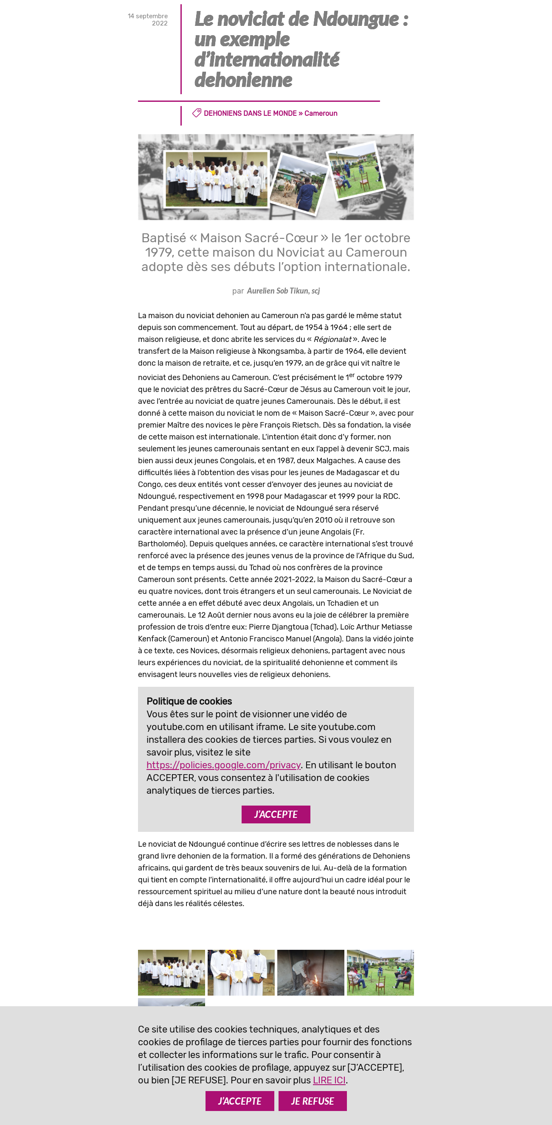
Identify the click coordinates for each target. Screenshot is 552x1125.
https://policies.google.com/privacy (223, 765)
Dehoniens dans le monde (250, 113)
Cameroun (321, 113)
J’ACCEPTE (276, 814)
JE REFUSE (312, 1101)
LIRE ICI (329, 1080)
